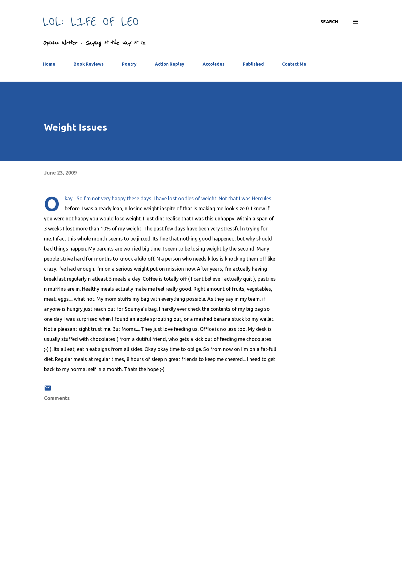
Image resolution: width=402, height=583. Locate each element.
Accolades (214, 64)
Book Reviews (88, 64)
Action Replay (169, 64)
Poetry (129, 64)
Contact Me (294, 64)
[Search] (329, 22)
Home (49, 64)
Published (253, 64)
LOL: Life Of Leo (91, 21)
